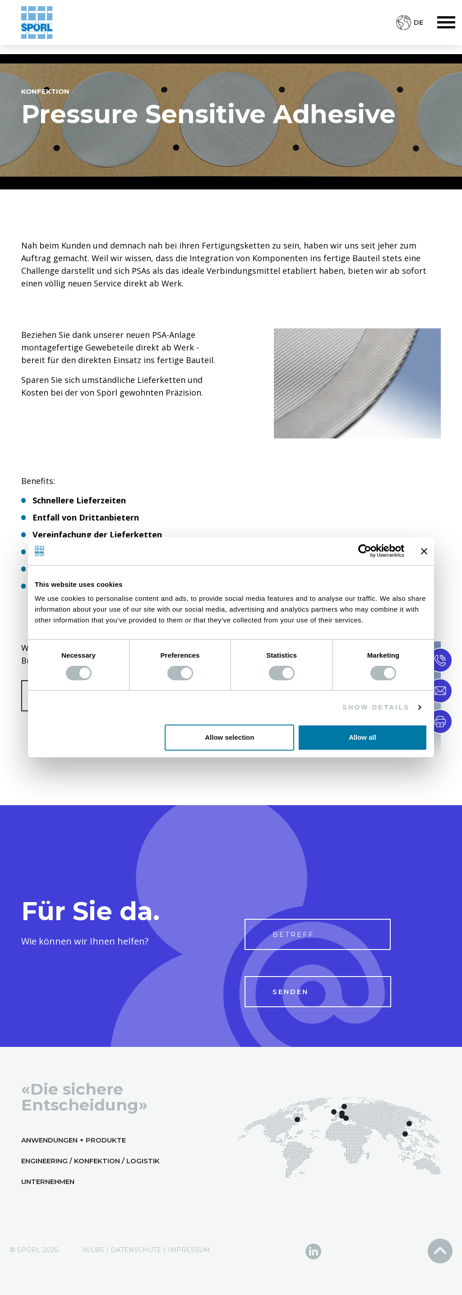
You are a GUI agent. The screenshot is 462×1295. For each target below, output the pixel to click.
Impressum (189, 1250)
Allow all (362, 737)
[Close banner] (424, 551)
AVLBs (93, 1250)
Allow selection (229, 737)
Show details (376, 707)
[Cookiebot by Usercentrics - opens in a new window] (364, 551)
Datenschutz (136, 1250)
